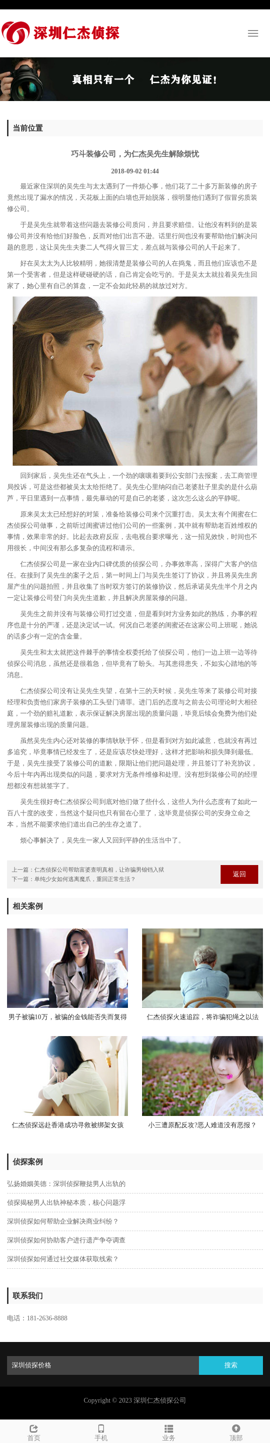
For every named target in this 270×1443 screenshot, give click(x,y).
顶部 (236, 1431)
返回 (239, 874)
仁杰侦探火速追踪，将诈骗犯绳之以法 (203, 1017)
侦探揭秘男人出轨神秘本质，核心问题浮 (66, 1202)
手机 (101, 1431)
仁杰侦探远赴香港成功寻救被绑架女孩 (68, 1125)
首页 (34, 1431)
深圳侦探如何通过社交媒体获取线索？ (63, 1259)
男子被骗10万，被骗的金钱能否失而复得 (67, 1017)
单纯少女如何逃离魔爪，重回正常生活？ (85, 879)
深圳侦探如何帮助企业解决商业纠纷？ (63, 1221)
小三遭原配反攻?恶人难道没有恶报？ (202, 1125)
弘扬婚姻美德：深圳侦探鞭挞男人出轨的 (66, 1183)
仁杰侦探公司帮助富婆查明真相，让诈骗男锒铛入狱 (99, 869)
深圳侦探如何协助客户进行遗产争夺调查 (66, 1240)
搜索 (231, 1365)
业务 (169, 1431)
